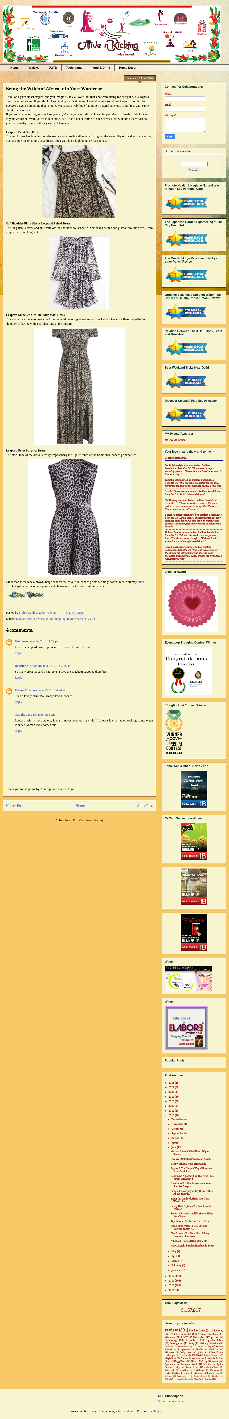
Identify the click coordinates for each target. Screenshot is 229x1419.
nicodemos (129, 1411)
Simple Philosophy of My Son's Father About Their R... (192, 1192)
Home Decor (127, 67)
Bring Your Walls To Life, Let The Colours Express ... (189, 1227)
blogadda (190, 1340)
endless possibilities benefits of (187, 467)
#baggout (169, 1370)
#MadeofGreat (211, 1367)
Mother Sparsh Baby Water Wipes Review (190, 1153)
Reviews (33, 67)
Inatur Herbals (172, 1373)
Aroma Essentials (208, 1334)
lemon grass (213, 1373)
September (177, 1133)
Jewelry (169, 1346)
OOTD (53, 67)
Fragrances (184, 1349)
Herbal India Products (207, 1355)
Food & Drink (100, 67)
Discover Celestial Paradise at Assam (191, 1158)
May (174, 1251)
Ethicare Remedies (180, 1334)
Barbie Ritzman (173, 514)
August (175, 1137)
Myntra (207, 1364)
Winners (169, 1352)
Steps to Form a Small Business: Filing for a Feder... (192, 1215)
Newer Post (14, 806)
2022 (171, 1096)
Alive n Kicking (199, 1361)
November (177, 1123)
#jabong (168, 1376)
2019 (171, 1110)
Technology (74, 67)
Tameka (169, 479)
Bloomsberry (182, 1376)
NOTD (199, 1349)
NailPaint (213, 1349)
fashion (216, 1343)
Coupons (214, 1370)
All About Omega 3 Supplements (189, 1241)
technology (171, 1340)
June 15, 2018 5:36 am (40, 714)
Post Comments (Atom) (88, 820)
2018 (171, 1115)
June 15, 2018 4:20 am (52, 690)
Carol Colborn (172, 491)
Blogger (158, 1411)
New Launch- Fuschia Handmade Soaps (192, 1245)
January (176, 1270)
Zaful (64, 119)
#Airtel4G (169, 1379)
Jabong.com (176, 1343)
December (177, 1119)
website (82, 618)
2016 (171, 1280)
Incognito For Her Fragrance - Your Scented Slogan (191, 1185)
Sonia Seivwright (174, 465)
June (174, 1147)
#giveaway (217, 1330)
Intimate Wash (189, 1364)
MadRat (215, 1376)
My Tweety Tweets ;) (176, 439)
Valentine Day (184, 1346)
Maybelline (170, 1358)
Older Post (145, 806)
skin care (170, 1337)
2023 (171, 1091)
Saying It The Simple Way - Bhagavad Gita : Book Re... (191, 1170)
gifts (200, 1352)
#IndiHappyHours (177, 1361)
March (175, 1260)
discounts (198, 1373)
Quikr (187, 1373)
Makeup (204, 1343)
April (174, 1256)
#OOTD (185, 1337)
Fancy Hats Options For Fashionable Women (191, 1208)
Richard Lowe (172, 532)
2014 (171, 1290)
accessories (198, 1358)
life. (221, 1358)
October (176, 1128)
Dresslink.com (200, 1376)
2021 (171, 1101)
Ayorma (215, 1361)
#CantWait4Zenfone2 (203, 1379)
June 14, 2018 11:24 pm (44, 641)
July (173, 1142)
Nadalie (20, 714)
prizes (214, 1337)
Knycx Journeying (175, 546)
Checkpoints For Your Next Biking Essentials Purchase (190, 1235)
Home (14, 67)
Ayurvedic (170, 1364)
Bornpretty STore (212, 1340)
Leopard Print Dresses (30, 618)
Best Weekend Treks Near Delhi (188, 1163)
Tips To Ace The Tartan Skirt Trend (190, 1221)
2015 (171, 1285)
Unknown (21, 641)
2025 (171, 1082)
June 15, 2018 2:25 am (57, 665)
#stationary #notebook (192, 1370)
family (211, 1358)
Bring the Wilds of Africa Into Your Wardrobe (190, 1200)
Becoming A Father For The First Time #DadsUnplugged (192, 1177)
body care (186, 1352)
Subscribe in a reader (171, 1401)
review (71, 618)
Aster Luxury (204, 1346)
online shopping (55, 618)
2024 (171, 1087)
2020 (171, 1105)
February (176, 1265)
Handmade (185, 1355)
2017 (171, 1276)
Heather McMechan (28, 665)
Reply (18, 653)
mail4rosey (171, 500)
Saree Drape (192, 1367)
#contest (200, 1337)
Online (184, 1358)
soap (191, 1343)
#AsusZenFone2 (183, 1379)
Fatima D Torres (26, 690)
